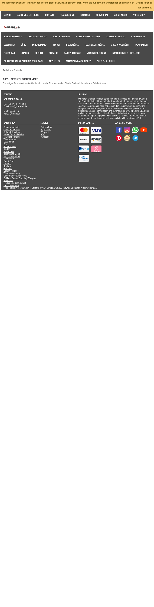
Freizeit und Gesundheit (15, 183)
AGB (43, 134)
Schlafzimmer (10, 146)
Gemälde (8, 168)
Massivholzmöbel (12, 156)
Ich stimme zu (145, 8)
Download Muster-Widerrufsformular (80, 188)
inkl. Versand (33, 188)
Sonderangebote (11, 127)
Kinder (7, 149)
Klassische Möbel (12, 137)
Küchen (7, 166)
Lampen (7, 163)
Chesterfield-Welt (12, 129)
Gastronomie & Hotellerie (15, 176)
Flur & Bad (9, 161)
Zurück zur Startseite (12, 70)
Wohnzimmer (10, 139)
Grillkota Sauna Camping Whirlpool (20, 178)
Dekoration (9, 158)
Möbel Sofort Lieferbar (14, 134)
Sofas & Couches (12, 132)
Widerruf (44, 132)
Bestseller (8, 180)
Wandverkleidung (12, 173)
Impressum (46, 129)
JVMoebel (45, 137)
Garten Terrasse (11, 171)
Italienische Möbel (12, 154)
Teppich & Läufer (11, 185)
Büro (6, 144)
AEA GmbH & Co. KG (52, 188)
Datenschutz (46, 127)
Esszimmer (9, 142)
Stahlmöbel (9, 151)
